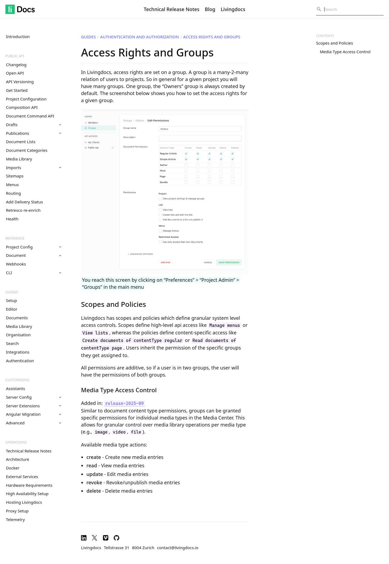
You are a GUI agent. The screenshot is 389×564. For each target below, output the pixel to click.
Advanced (33, 422)
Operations (16, 442)
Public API (14, 55)
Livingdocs (233, 9)
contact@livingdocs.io (177, 547)
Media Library (19, 159)
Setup (11, 300)
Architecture (17, 459)
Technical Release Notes (171, 9)
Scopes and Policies (334, 43)
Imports (33, 167)
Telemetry (15, 519)
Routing (13, 193)
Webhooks (16, 264)
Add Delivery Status (24, 201)
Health (12, 218)
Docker (12, 468)
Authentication (20, 360)
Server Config (33, 397)
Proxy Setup (17, 510)
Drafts (33, 124)
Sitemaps (15, 176)
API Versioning (20, 81)
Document (33, 255)
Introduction (18, 36)
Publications (33, 133)
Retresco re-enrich (23, 210)
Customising (17, 379)
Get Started (17, 90)
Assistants (15, 388)
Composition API (22, 107)
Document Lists (20, 141)
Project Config (33, 247)
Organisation (18, 334)
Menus (12, 184)
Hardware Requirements (29, 485)
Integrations (17, 352)
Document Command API (30, 116)
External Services (22, 476)
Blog (210, 9)
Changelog (16, 64)
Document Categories (26, 150)
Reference (14, 238)
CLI (33, 272)
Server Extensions (33, 405)
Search (12, 343)
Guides (11, 292)
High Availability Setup (27, 493)
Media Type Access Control (345, 51)
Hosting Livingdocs (24, 502)
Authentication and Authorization (139, 36)
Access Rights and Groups (211, 36)
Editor (11, 309)
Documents (17, 317)
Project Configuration (26, 99)
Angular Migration (33, 414)
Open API (15, 73)
